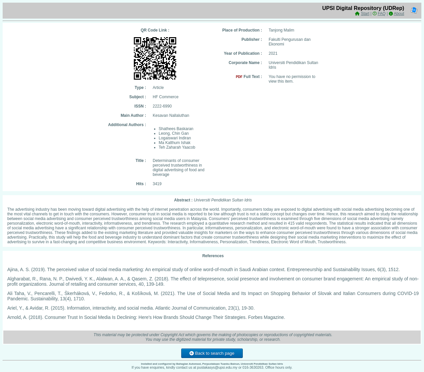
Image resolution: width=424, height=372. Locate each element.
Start (365, 13)
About (399, 13)
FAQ (382, 13)
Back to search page (211, 353)
